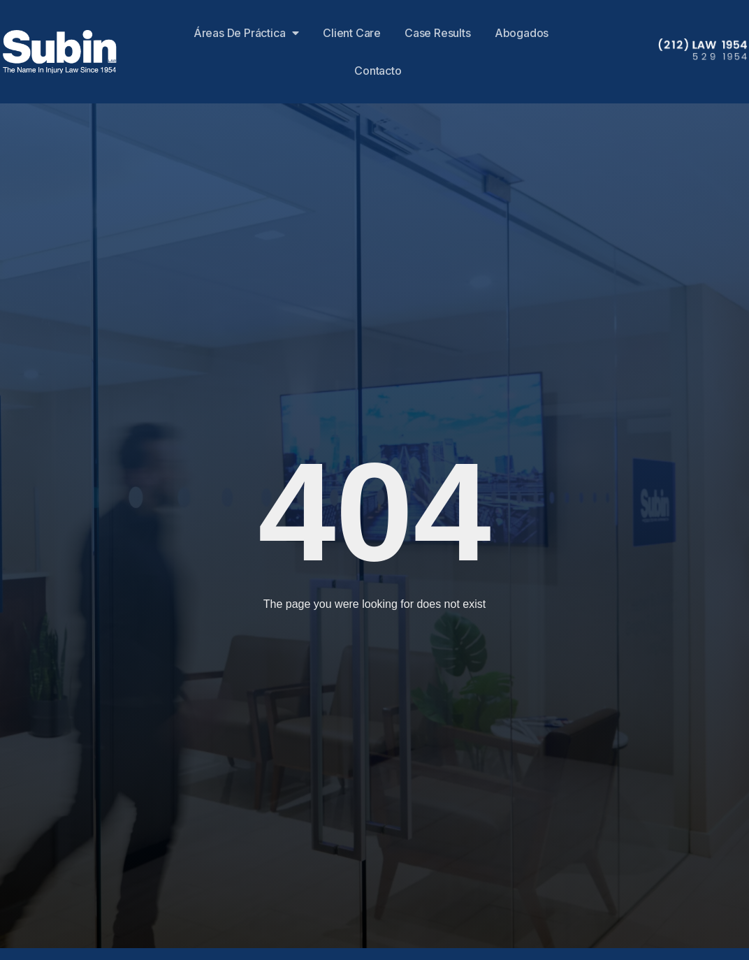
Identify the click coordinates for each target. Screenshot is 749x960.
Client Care (352, 33)
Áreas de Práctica (246, 32)
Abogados (521, 33)
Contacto (377, 71)
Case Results (438, 33)
